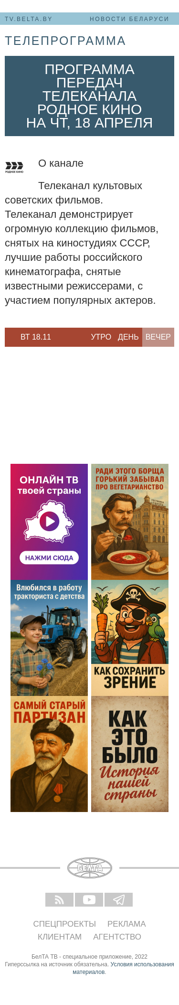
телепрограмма (65, 40)
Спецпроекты (64, 924)
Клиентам (60, 936)
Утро (101, 337)
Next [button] (62, 337)
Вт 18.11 (36, 337)
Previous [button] (9, 337)
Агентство (117, 936)
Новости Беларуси (129, 19)
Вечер (158, 337)
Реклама (126, 924)
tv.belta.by (29, 19)
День (128, 337)
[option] (35, 337)
